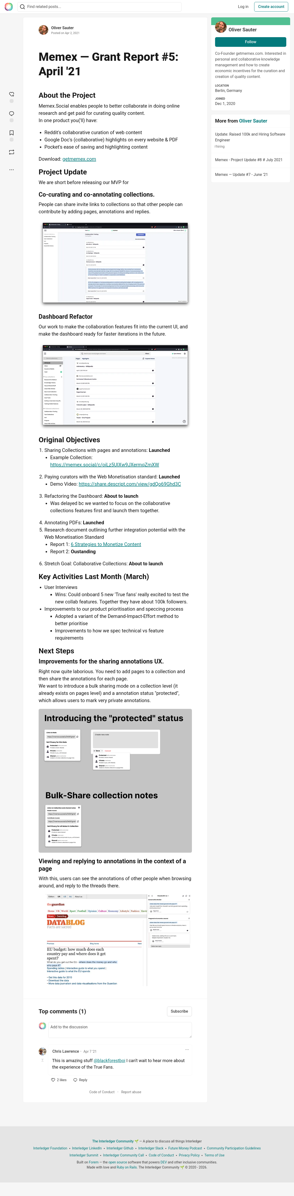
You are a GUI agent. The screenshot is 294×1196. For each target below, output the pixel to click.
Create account (271, 6)
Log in (243, 6)
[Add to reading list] (11, 135)
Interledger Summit (84, 1155)
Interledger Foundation (50, 1148)
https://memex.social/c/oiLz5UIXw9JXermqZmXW (104, 465)
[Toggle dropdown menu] (187, 1049)
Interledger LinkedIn (87, 1148)
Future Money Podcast (185, 1148)
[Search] (22, 6)
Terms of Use (214, 1155)
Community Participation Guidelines (234, 1148)
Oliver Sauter (62, 28)
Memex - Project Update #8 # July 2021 (250, 161)
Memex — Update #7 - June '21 (250, 175)
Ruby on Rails (127, 1167)
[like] (59, 1080)
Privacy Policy (189, 1155)
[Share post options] (11, 169)
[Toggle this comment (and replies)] (43, 1060)
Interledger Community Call (123, 1155)
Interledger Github (120, 1148)
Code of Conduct (102, 1092)
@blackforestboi (109, 1060)
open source (117, 1162)
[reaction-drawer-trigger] (11, 96)
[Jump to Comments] (11, 116)
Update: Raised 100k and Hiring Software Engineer (250, 140)
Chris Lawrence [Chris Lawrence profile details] (65, 1051)
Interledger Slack (150, 1148)
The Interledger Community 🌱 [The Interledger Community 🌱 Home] (115, 1141)
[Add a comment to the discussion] (120, 1030)
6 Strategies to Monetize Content (106, 544)
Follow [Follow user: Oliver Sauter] (250, 42)
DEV (164, 1162)
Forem (93, 1162)
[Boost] (11, 152)
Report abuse (131, 1092)
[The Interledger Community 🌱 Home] (9, 7)
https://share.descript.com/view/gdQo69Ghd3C (130, 484)
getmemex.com (79, 159)
